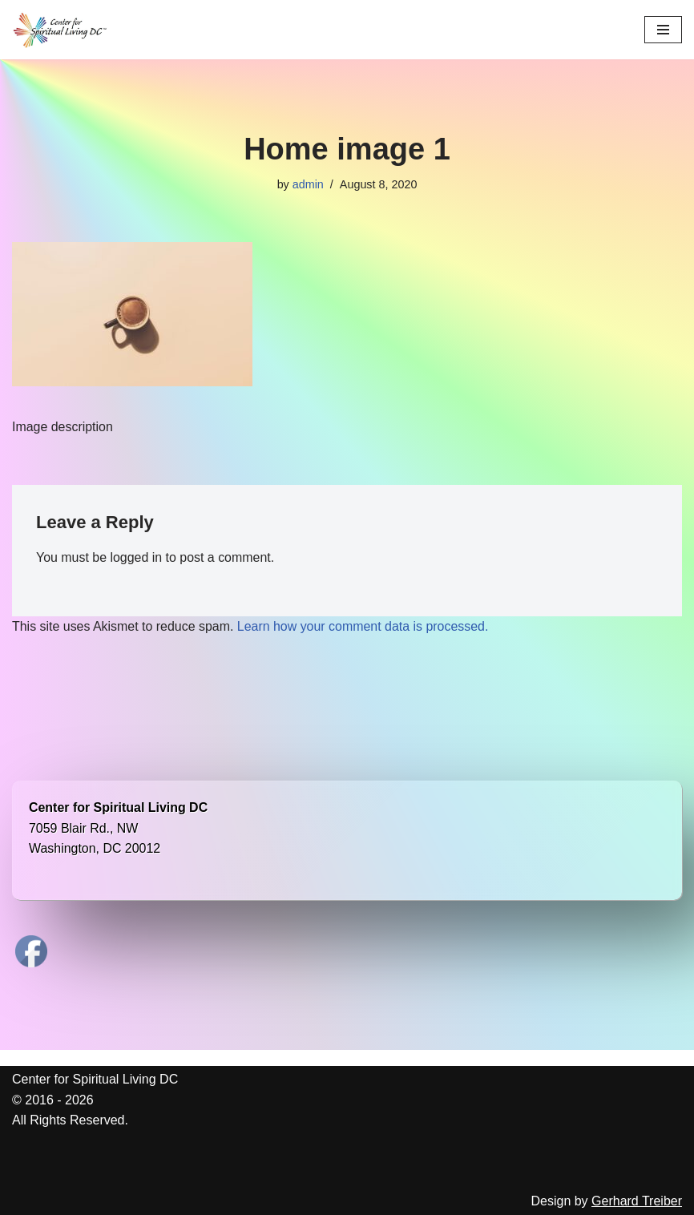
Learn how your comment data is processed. (364, 626)
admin (308, 184)
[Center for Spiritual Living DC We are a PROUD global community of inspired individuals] (60, 29)
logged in (137, 558)
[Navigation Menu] (663, 29)
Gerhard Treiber (636, 1202)
